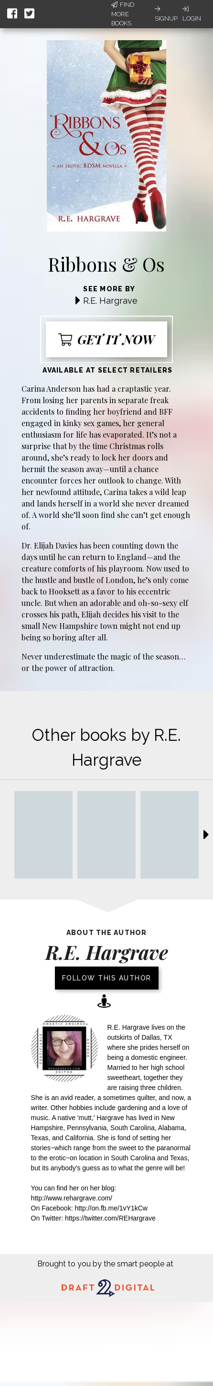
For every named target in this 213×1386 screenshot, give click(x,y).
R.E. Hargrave (110, 301)
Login (191, 14)
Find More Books (122, 14)
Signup (166, 14)
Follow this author (106, 978)
